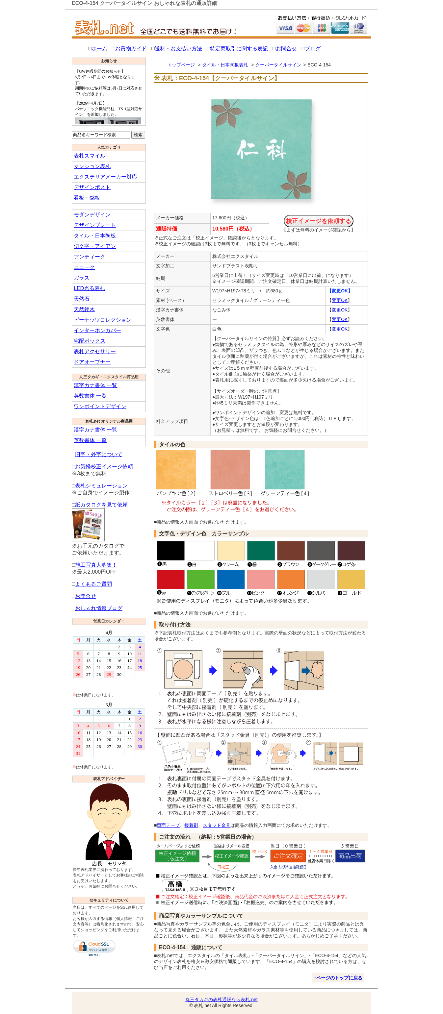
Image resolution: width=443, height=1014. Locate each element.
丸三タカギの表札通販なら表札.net (221, 999)
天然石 (82, 299)
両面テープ (168, 825)
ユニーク (84, 267)
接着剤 (191, 825)
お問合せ (286, 48)
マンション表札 (92, 166)
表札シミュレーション (101, 485)
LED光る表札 (89, 288)
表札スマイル (89, 156)
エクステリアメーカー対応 (105, 177)
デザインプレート (95, 225)
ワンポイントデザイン (100, 406)
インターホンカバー (97, 330)
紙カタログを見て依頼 (101, 504)
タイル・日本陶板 (95, 235)
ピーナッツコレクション (103, 320)
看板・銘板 (87, 198)
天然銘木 (84, 309)
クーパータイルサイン (278, 64)
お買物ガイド (131, 48)
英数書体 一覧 (90, 396)
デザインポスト (92, 187)
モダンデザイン (92, 214)
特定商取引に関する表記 (239, 48)
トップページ (181, 64)
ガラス (82, 278)
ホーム (99, 48)
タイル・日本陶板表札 (225, 64)
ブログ (313, 48)
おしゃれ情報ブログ (98, 608)
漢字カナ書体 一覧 (95, 385)
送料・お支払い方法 (178, 48)
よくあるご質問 (93, 584)
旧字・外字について (98, 454)
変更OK (340, 300)
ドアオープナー (92, 362)
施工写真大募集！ (96, 565)
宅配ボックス (89, 341)
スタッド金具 (216, 825)
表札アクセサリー (95, 351)
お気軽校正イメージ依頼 (104, 466)
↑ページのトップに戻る (338, 977)
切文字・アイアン (95, 246)
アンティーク (89, 257)
